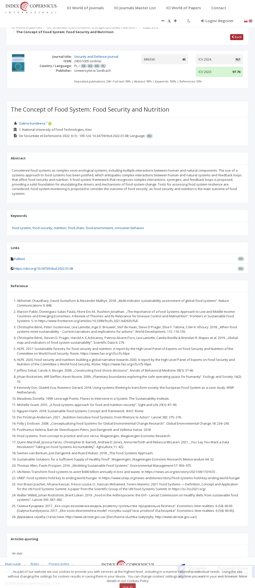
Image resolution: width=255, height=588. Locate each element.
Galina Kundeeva (32, 123)
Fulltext (19, 259)
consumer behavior (129, 228)
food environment (99, 228)
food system (21, 228)
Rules (35, 564)
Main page (13, 564)
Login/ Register (217, 20)
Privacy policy (59, 564)
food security (42, 228)
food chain (76, 228)
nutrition (60, 228)
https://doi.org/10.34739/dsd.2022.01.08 (43, 268)
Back (237, 37)
